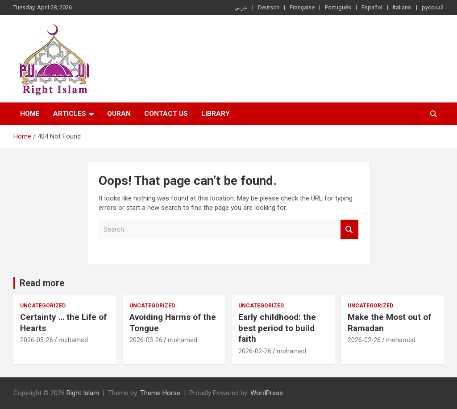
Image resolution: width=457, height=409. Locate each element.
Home (30, 114)
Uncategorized (43, 306)
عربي (241, 7)
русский (433, 7)
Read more (42, 283)
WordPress (266, 393)
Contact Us (166, 114)
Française (302, 7)
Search (349, 230)
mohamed (73, 340)
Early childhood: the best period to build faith (277, 328)
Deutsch (268, 7)
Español (371, 7)
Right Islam (82, 393)
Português (338, 7)
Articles (69, 114)
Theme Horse (160, 393)
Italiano (402, 7)
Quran (119, 114)
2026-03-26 (36, 340)
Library (215, 114)
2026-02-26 (254, 351)
